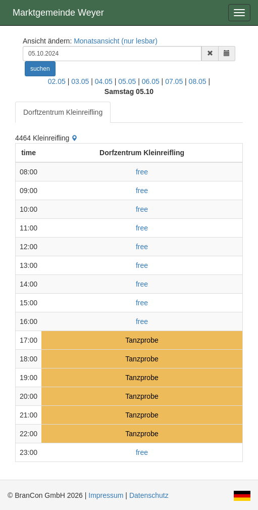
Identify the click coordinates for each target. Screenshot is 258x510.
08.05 (198, 81)
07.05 (174, 81)
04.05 (104, 81)
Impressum (105, 495)
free (142, 172)
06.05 (151, 81)
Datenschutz (149, 495)
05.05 (127, 81)
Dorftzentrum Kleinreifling (62, 112)
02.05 (57, 81)
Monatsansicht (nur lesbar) (116, 41)
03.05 (80, 81)
